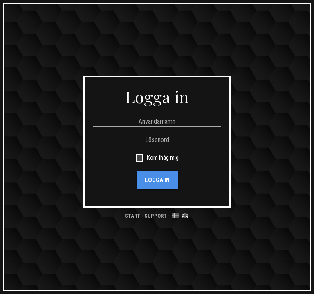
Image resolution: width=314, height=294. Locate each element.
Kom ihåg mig (161, 157)
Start (132, 216)
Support (155, 216)
